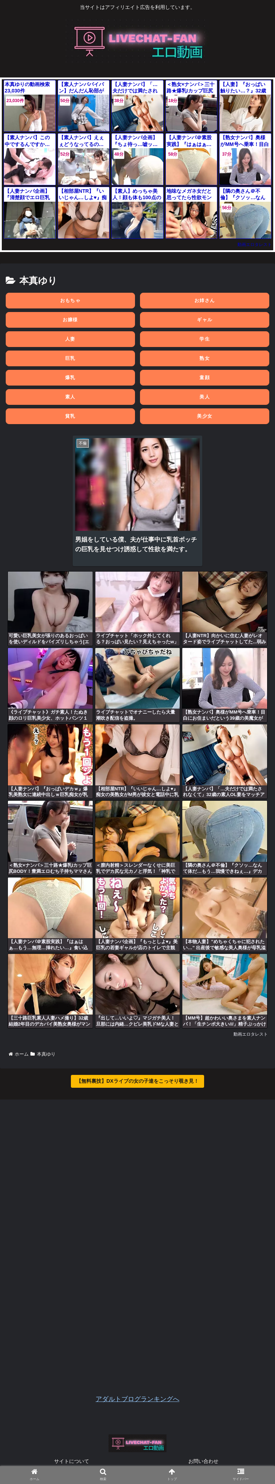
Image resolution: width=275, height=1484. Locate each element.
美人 (204, 396)
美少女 (204, 416)
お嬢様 (70, 319)
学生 (204, 339)
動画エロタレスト (254, 244)
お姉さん (204, 300)
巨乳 (70, 358)
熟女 (204, 358)
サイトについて (71, 1461)
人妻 (70, 339)
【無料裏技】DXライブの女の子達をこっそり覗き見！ (137, 1081)
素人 (70, 396)
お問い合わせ (203, 1461)
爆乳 (70, 377)
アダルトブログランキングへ (137, 1399)
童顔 (204, 377)
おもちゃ (70, 300)
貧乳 (70, 416)
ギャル (204, 319)
